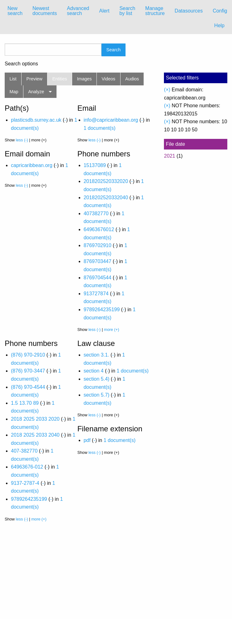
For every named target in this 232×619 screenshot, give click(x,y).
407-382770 (24, 451)
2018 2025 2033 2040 (35, 435)
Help (219, 25)
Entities (59, 78)
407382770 (96, 213)
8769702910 (97, 245)
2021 (169, 156)
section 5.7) (97, 395)
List (12, 78)
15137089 (95, 165)
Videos (109, 78)
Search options (21, 63)
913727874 (96, 293)
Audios (132, 78)
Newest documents (44, 11)
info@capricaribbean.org (111, 120)
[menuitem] (14, 11)
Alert (104, 10)
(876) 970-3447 (28, 370)
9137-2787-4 (25, 483)
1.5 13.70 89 (25, 403)
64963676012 (99, 229)
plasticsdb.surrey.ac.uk (36, 120)
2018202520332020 (106, 181)
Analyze (36, 91)
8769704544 (97, 277)
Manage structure (155, 11)
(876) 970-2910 (28, 355)
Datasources (189, 10)
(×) (167, 89)
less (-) (22, 140)
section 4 (94, 370)
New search (14, 11)
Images (84, 78)
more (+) (111, 329)
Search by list (127, 11)
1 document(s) (100, 128)
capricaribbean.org (31, 165)
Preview (34, 78)
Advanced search (78, 11)
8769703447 (97, 261)
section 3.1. (96, 355)
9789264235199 (102, 309)
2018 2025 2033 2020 (35, 419)
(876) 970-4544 (28, 387)
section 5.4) (97, 379)
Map (13, 91)
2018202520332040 (106, 197)
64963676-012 (27, 466)
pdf (87, 440)
